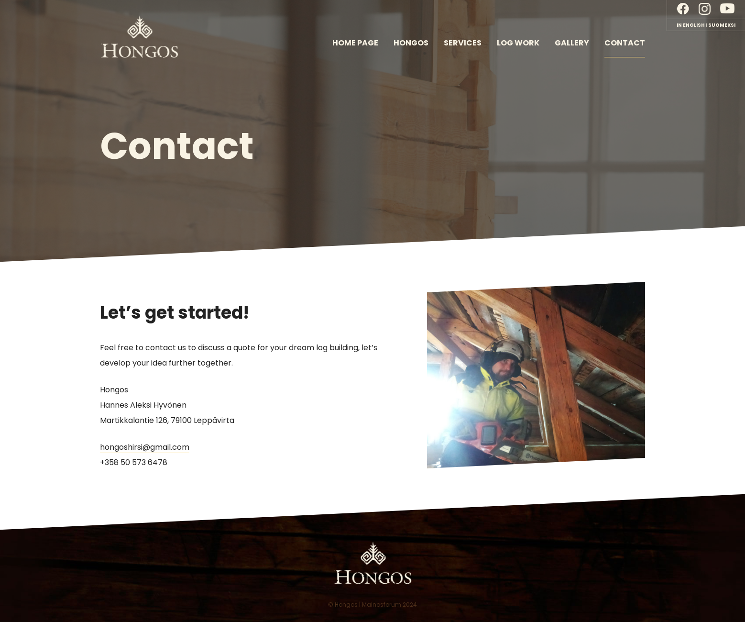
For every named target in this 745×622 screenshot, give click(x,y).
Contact (624, 42)
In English (691, 25)
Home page (355, 42)
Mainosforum (381, 604)
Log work (518, 42)
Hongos (411, 42)
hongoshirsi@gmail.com (144, 447)
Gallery (572, 42)
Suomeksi (721, 25)
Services (463, 42)
